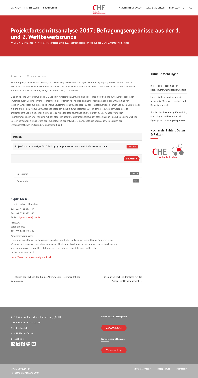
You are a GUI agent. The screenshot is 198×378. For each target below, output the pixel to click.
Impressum (181, 368)
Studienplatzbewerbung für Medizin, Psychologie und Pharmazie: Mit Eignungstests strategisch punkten (168, 116)
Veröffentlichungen (130, 7)
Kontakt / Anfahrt (142, 368)
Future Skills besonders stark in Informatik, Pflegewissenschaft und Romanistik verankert (168, 101)
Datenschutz (163, 368)
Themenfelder (31, 7)
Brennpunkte (50, 7)
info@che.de (17, 338)
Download (132, 147)
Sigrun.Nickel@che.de (29, 217)
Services (173, 7)
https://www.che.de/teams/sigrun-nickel (31, 257)
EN (184, 7)
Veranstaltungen (155, 7)
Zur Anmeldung (114, 327)
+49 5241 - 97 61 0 (22, 333)
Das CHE (15, 7)
